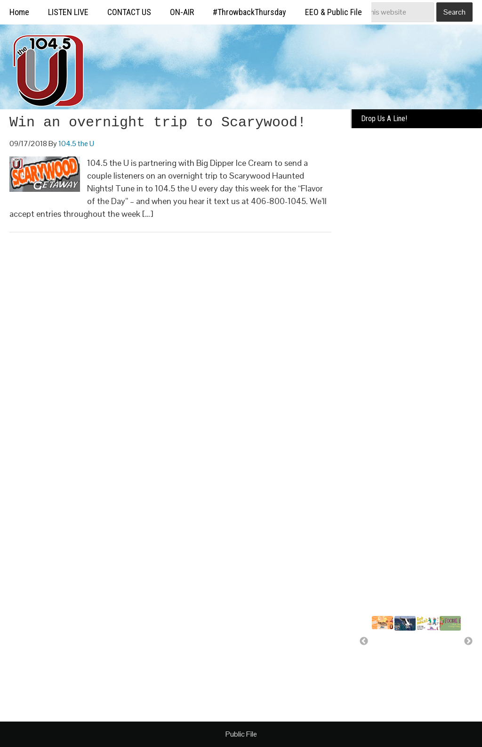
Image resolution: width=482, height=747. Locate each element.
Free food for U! (447, 645)
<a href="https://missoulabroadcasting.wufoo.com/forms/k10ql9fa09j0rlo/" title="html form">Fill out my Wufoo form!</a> (416, 279)
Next (468, 641)
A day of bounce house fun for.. (428, 658)
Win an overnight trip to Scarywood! (157, 123)
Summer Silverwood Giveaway (388, 644)
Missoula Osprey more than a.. (407, 650)
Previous (364, 641)
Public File (241, 734)
